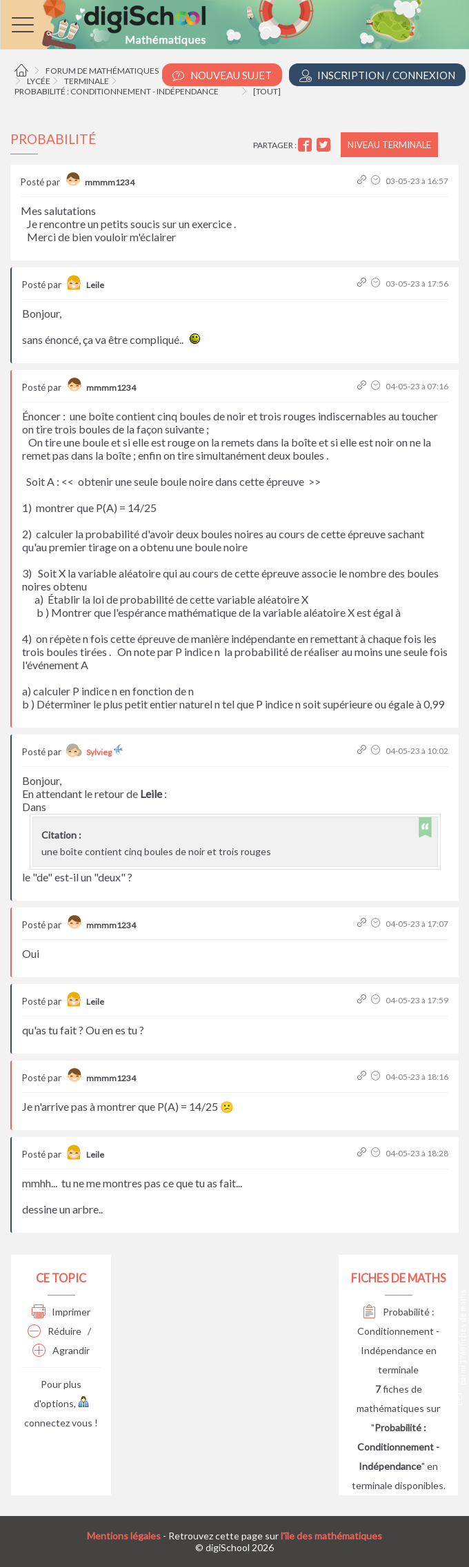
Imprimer (61, 1312)
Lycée (38, 81)
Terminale (86, 81)
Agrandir (61, 1350)
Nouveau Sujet (222, 75)
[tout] (267, 91)
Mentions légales (124, 1536)
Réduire (54, 1331)
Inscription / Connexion (377, 75)
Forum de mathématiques (102, 70)
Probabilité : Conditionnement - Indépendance (116, 91)
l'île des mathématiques (331, 1536)
